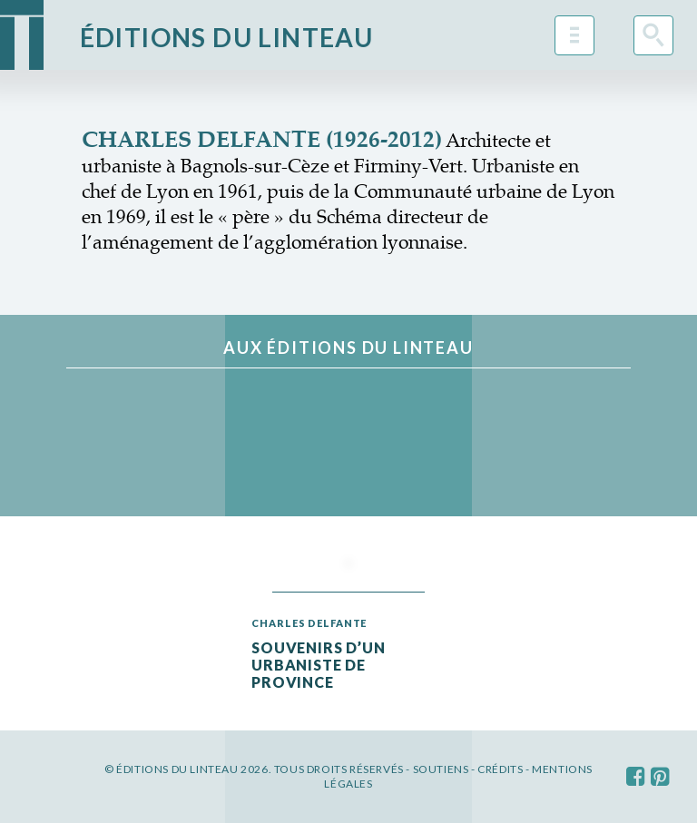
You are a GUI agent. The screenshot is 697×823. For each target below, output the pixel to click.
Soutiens (441, 769)
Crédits (500, 769)
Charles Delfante (309, 623)
